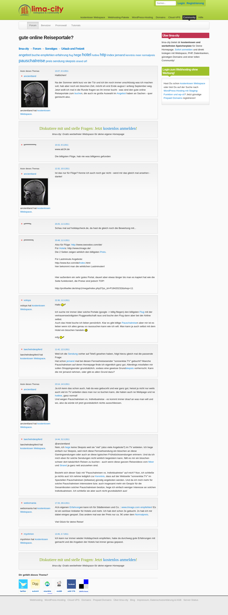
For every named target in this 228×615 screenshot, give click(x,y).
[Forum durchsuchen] (166, 3)
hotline (95, 55)
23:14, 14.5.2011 (62, 384)
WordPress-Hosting (142, 17)
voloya (27, 300)
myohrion (29, 534)
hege (77, 55)
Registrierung (195, 3)
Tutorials (76, 25)
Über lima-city (120, 600)
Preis (103, 252)
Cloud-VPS (174, 17)
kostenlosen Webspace (32, 358)
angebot (25, 55)
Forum (32, 25)
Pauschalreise (129, 322)
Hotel (62, 248)
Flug (141, 312)
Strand (63, 465)
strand (79, 61)
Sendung (73, 353)
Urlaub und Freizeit (72, 48)
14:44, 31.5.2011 (62, 439)
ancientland (30, 76)
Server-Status (190, 600)
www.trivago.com (130, 507)
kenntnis (130, 55)
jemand (120, 55)
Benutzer (46, 25)
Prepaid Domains (173, 98)
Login (181, 3)
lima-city (24, 48)
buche (36, 55)
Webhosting (36, 600)
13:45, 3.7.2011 (62, 534)
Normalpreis (141, 514)
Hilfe (200, 17)
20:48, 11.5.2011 (62, 240)
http (103, 55)
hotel (86, 54)
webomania (30, 503)
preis (49, 61)
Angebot (121, 93)
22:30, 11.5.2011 (62, 300)
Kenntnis (100, 476)
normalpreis (148, 55)
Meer (151, 461)
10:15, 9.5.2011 (62, 145)
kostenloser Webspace (93, 17)
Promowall (61, 25)
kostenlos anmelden (119, 128)
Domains (160, 17)
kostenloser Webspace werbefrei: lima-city (54, 10)
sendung (59, 61)
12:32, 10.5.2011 (62, 169)
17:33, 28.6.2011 (62, 503)
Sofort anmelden (184, 49)
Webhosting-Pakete (118, 17)
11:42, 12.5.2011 (62, 349)
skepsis (70, 61)
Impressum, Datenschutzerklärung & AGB (159, 600)
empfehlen (48, 55)
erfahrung (61, 55)
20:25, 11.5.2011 (62, 224)
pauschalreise (32, 60)
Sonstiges (51, 48)
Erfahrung (74, 507)
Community (189, 17)
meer (138, 55)
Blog (132, 600)
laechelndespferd (33, 349)
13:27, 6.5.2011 (62, 71)
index (110, 55)
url (85, 61)
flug (71, 55)
